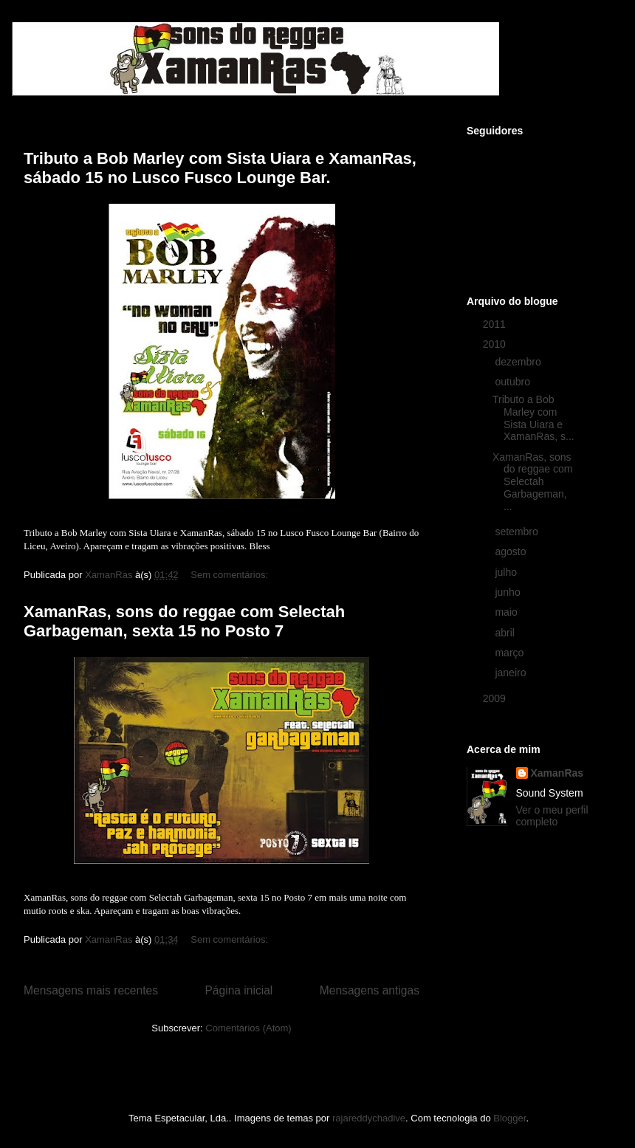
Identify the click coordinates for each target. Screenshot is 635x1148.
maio (507, 612)
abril (506, 633)
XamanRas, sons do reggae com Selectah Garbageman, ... (532, 481)
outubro (513, 382)
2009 (496, 698)
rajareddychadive (368, 1118)
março (510, 653)
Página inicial (238, 990)
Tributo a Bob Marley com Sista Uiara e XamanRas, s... (533, 417)
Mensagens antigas (369, 990)
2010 (496, 344)
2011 (496, 324)
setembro (517, 531)
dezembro (519, 362)
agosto (512, 551)
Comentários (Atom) (248, 1028)
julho (507, 572)
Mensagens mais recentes (91, 990)
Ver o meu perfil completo (552, 816)
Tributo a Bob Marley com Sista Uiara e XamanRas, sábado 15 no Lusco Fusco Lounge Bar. (220, 168)
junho (509, 592)
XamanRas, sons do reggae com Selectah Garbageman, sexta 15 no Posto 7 (184, 621)
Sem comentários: (230, 574)
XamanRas (557, 773)
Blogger (509, 1118)
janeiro (512, 672)
